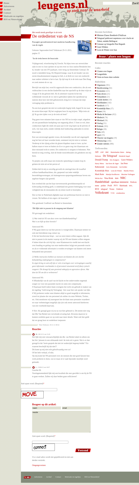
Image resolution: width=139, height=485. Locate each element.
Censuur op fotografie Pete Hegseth (111, 44)
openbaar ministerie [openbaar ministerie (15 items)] (120, 182)
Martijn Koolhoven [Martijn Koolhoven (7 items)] (112, 174)
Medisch (100, 117)
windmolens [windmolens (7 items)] (120, 193)
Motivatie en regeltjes (14, 16)
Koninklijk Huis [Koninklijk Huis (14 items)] (102, 170)
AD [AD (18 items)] (96, 152)
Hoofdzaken (102, 102)
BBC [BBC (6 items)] (107, 152)
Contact (7, 13)
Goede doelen (102, 100)
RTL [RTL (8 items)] (131, 186)
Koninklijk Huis (103, 108)
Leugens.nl (63, 5)
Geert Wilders (102, 47)
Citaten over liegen (104, 71)
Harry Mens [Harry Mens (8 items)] (99, 163)
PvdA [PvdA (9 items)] (110, 186)
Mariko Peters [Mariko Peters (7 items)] (129, 171)
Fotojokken (101, 97)
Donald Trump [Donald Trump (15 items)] (101, 160)
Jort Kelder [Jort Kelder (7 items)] (123, 167)
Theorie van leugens (105, 138)
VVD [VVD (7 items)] (112, 193)
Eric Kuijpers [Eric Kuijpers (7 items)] (114, 160)
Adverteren (9, 6)
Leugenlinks (102, 74)
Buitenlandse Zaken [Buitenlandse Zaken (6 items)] (117, 152)
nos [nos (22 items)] (116, 178)
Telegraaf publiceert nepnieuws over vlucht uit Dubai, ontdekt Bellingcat (115, 39)
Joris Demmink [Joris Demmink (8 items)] (111, 167)
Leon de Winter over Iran (107, 50)
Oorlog (100, 123)
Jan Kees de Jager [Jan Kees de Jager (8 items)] (112, 163)
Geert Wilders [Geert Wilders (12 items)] (127, 160)
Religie (100, 129)
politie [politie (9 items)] (103, 186)
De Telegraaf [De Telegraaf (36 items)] (110, 155)
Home (6, 3)
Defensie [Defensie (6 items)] (98, 156)
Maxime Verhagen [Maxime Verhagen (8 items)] (128, 174)
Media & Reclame (104, 114)
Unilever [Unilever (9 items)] (119, 189)
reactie (61, 422)
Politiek (100, 126)
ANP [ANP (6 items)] (102, 152)
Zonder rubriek (103, 144)
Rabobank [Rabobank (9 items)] (123, 186)
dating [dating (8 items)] (128, 152)
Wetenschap (101, 141)
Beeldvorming (102, 88)
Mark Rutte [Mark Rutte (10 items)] (99, 174)
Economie (101, 91)
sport (99, 135)
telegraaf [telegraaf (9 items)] (104, 189)
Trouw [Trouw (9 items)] (111, 189)
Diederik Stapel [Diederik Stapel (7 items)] (124, 156)
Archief (7, 9)
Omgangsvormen (39, 465)
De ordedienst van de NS (53, 36)
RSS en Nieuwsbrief (13, 19)
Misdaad (100, 120)
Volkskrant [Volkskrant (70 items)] (102, 192)
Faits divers (101, 94)
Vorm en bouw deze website (108, 77)
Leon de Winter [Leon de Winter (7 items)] (116, 171)
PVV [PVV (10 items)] (116, 185)
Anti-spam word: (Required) (32, 383)
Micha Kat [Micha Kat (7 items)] (99, 178)
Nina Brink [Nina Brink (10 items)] (108, 178)
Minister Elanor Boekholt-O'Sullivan (111, 35)
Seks (99, 132)
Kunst (99, 111)
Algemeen (101, 85)
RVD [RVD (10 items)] (97, 189)
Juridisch (100, 105)
